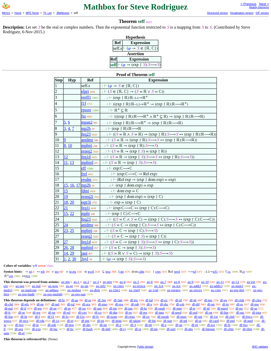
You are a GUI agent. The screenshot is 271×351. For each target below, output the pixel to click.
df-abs (188, 329)
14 (66, 253)
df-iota (256, 312)
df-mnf (248, 321)
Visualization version (241, 13)
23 (66, 230)
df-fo (65, 317)
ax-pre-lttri (237, 290)
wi (30, 271)
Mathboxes (62, 13)
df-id (206, 308)
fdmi (85, 191)
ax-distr (95, 290)
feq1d (86, 157)
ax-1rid (153, 290)
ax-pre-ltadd (26, 294)
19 (66, 196)
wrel (177, 271)
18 (66, 202)
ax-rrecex (195, 290)
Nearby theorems (259, 7)
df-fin (152, 321)
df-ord (193, 312)
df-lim (224, 312)
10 (70, 145)
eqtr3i (86, 202)
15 (66, 185)
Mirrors (6, 13)
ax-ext (251, 282)
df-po (239, 308)
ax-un (84, 286)
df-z (163, 325)
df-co (98, 312)
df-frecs (247, 317)
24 (66, 225)
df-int (113, 308)
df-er (70, 321)
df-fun (8, 317)
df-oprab (163, 317)
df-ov (146, 317)
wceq (72, 271)
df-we (36, 312)
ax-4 (122, 282)
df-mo (208, 300)
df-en (100, 321)
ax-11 (220, 282)
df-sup (167, 321)
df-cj (123, 329)
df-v (149, 304)
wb (43, 271)
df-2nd (229, 317)
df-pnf (230, 321)
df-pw (38, 308)
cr (243, 271)
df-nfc (25, 304)
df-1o (55, 321)
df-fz (227, 325)
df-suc (240, 312)
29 (72, 253)
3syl (84, 259)
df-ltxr (19, 325)
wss (108, 271)
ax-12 (235, 282)
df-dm (113, 312)
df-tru (134, 300)
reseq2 (86, 151)
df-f (37, 317)
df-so (253, 308)
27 (66, 242)
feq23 (86, 134)
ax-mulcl (237, 286)
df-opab (160, 308)
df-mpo (181, 317)
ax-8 (177, 282)
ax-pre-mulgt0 (52, 294)
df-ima (159, 312)
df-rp (194, 325)
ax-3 (96, 282)
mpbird (87, 162)
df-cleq (256, 300)
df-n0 (148, 325)
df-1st (214, 317)
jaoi (84, 253)
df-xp (51, 312)
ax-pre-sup (78, 294)
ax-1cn (158, 286)
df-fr (7, 312)
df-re (138, 329)
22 (72, 213)
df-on (208, 312)
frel (84, 174)
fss (83, 116)
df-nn (103, 325)
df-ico (211, 325)
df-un (211, 304)
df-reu (119, 304)
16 (72, 185)
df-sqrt (171, 329)
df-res (143, 312)
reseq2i (87, 196)
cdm (141, 271)
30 (74, 259)
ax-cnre (216, 290)
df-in (225, 304)
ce (28, 276)
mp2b (86, 128)
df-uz (178, 325)
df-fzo (244, 325)
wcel (91, 271)
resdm (86, 179)
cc (229, 271)
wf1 (215, 271)
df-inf (183, 321)
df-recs (23, 321)
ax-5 (136, 282)
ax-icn (176, 286)
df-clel (8, 304)
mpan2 (87, 122)
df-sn (52, 308)
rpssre (86, 110)
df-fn (24, 317)
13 (72, 162)
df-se (21, 312)
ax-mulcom (28, 290)
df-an (74, 300)
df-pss (255, 304)
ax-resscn (139, 286)
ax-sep (19, 286)
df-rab (135, 304)
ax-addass (51, 290)
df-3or (102, 300)
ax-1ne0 (134, 290)
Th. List (47, 13)
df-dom (117, 321)
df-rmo (102, 304)
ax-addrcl (216, 286)
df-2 (118, 325)
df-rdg (40, 321)
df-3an (118, 300)
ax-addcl (195, 286)
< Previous (248, 4)
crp (11, 276)
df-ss (239, 304)
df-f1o (80, 317)
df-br (143, 308)
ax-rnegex (174, 290)
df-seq (19, 329)
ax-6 (150, 282)
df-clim (229, 329)
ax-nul (36, 286)
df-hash (88, 329)
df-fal (149, 300)
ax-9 (190, 282)
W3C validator (260, 346)
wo (57, 271)
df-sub (52, 325)
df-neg (69, 325)
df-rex (86, 304)
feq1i (85, 208)
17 (78, 185)
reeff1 (86, 97)
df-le (35, 325)
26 (66, 247)
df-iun (128, 308)
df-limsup (208, 329)
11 (66, 162)
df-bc (69, 329)
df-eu (223, 300)
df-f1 (51, 317)
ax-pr (69, 286)
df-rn (128, 312)
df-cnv (82, 312)
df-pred (176, 312)
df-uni (98, 308)
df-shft (106, 329)
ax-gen (107, 282)
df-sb (193, 300)
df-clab (239, 300)
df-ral (70, 304)
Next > (264, 4)
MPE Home (32, 13)
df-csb (180, 304)
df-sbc (164, 304)
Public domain (145, 346)
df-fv (95, 317)
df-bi (61, 300)
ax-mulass (74, 290)
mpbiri (86, 145)
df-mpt (177, 308)
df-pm (85, 321)
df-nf (178, 300)
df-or (87, 300)
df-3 (133, 325)
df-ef (21, 333)
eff (83, 168)
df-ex (163, 300)
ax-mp (65, 282)
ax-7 (163, 282)
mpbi (85, 213)
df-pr (67, 308)
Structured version (217, 13)
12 (66, 157)
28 (72, 247)
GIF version (262, 13)
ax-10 (205, 282)
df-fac (54, 329)
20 (72, 202)
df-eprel (222, 308)
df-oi (198, 321)
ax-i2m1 (114, 290)
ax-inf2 (101, 286)
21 (66, 208)
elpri (85, 91)
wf (194, 271)
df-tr (192, 308)
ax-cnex (118, 286)
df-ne (40, 304)
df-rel (67, 312)
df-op (82, 308)
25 (72, 230)
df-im (154, 329)
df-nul (8, 308)
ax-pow (53, 286)
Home (17, 13)
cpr (122, 271)
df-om (198, 317)
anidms (87, 140)
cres (158, 271)
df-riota (130, 317)
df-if (23, 308)
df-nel (56, 304)
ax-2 (86, 282)
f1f (83, 103)
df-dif (196, 304)
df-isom (112, 317)
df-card (214, 321)
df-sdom (134, 321)
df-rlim (247, 329)
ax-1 (77, 282)
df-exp (36, 329)
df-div (87, 325)
